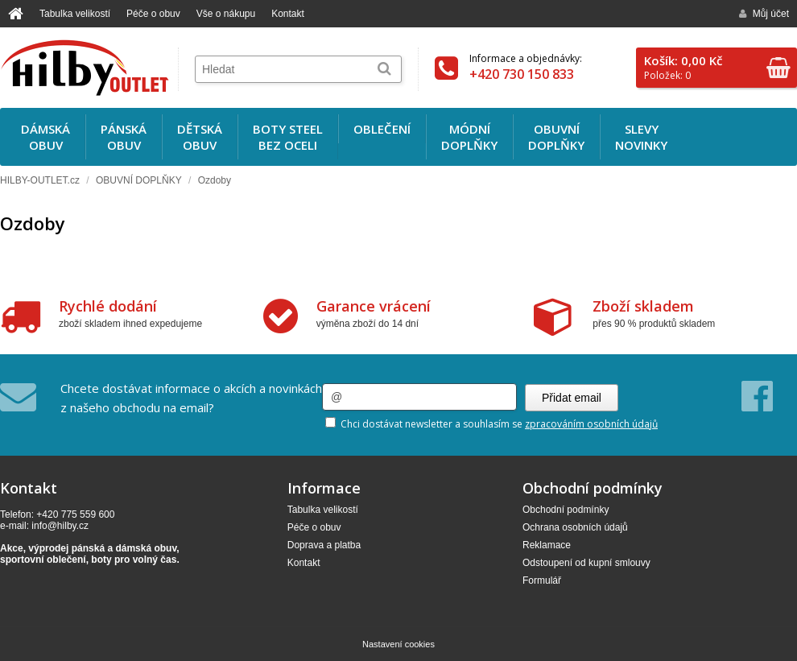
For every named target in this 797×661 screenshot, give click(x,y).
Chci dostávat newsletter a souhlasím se (491, 424)
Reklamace (546, 545)
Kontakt (287, 13)
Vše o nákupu (225, 13)
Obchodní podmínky (565, 509)
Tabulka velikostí (74, 13)
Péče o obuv (153, 13)
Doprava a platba (324, 545)
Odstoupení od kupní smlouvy (586, 562)
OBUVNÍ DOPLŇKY (139, 180)
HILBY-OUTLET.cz (40, 180)
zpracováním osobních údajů (591, 424)
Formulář (541, 580)
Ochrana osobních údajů (575, 527)
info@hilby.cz (60, 525)
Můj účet (764, 13)
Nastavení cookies (398, 644)
